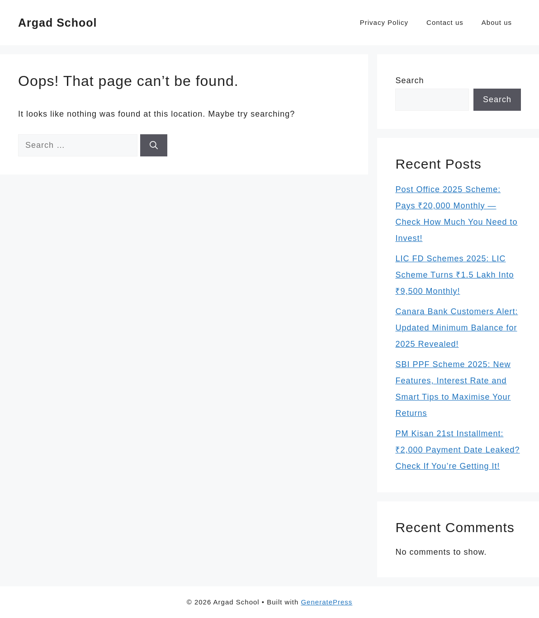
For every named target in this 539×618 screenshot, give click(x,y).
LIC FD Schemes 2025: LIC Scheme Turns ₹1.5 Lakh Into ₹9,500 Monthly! (454, 275)
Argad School (57, 22)
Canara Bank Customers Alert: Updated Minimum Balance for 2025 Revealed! (456, 328)
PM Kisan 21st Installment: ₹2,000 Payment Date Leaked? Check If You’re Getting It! (457, 450)
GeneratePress (326, 602)
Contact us (444, 22)
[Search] (153, 145)
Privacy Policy (384, 22)
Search (409, 80)
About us (497, 22)
